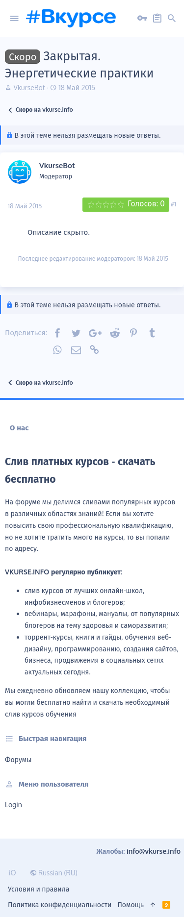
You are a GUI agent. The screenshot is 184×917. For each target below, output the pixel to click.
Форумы (18, 759)
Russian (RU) (54, 872)
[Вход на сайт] (142, 18)
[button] (14, 18)
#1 (173, 204)
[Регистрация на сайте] (157, 18)
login (13, 804)
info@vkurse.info (154, 851)
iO (12, 872)
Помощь (130, 904)
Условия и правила (38, 889)
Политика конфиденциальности (59, 904)
